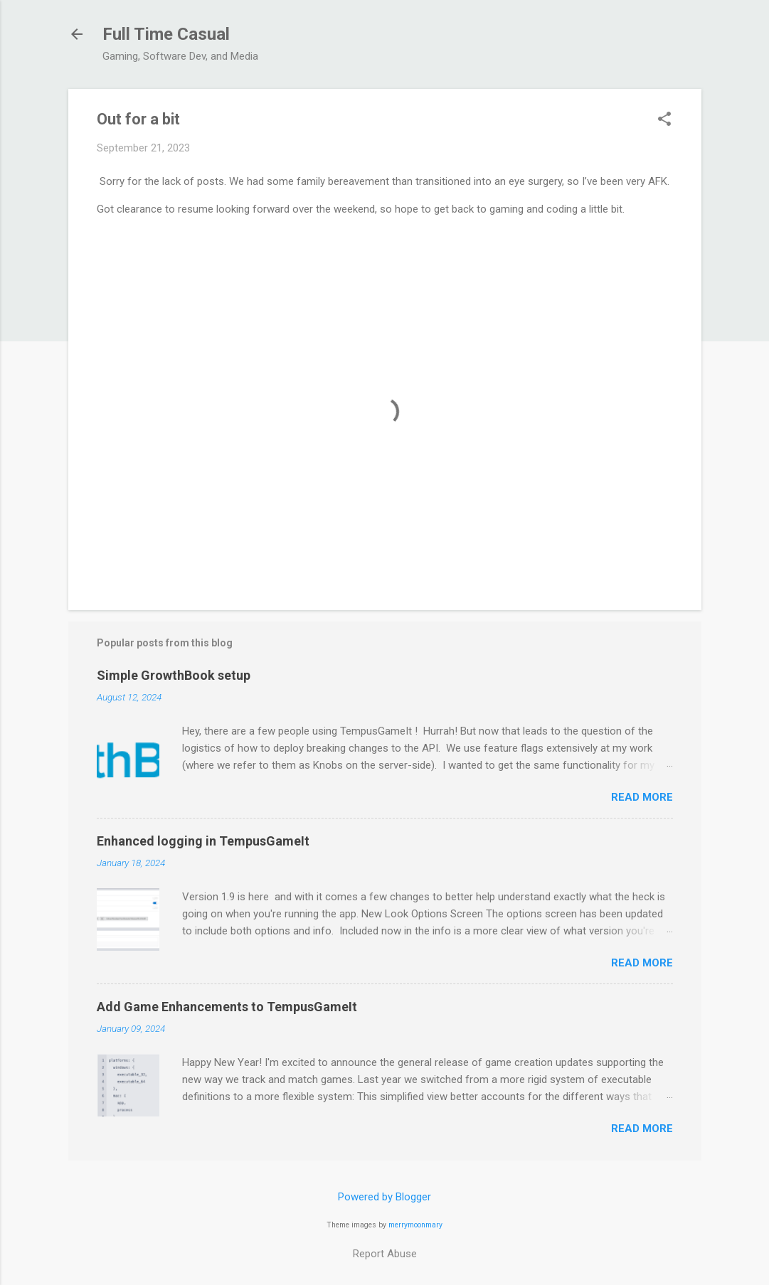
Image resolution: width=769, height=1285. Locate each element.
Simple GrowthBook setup (173, 675)
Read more (642, 797)
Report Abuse (385, 1253)
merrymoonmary (415, 1225)
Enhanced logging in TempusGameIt (203, 840)
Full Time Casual (166, 34)
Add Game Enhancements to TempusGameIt (227, 1006)
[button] (664, 120)
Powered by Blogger (384, 1196)
